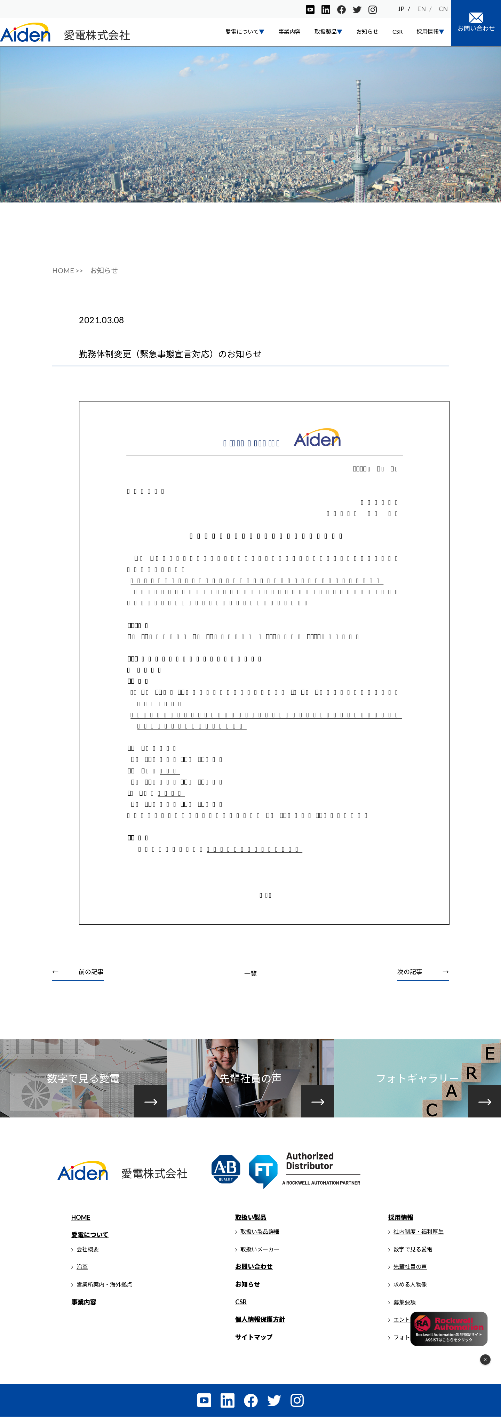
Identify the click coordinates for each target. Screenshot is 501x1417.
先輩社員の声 (410, 1267)
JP (401, 9)
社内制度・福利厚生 (418, 1231)
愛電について (90, 1235)
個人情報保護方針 (260, 1319)
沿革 (82, 1267)
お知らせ (367, 31)
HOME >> (67, 270)
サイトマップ (254, 1337)
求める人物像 (410, 1284)
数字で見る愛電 (412, 1249)
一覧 (250, 974)
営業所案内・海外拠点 (104, 1284)
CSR (397, 31)
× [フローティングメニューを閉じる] (485, 1359)
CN (443, 9)
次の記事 (409, 972)
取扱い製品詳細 (259, 1231)
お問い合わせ (254, 1267)
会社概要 (88, 1249)
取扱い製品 (251, 1217)
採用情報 (400, 1217)
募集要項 (404, 1302)
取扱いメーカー (259, 1249)
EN (421, 9)
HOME (80, 1217)
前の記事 (91, 972)
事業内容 (289, 31)
